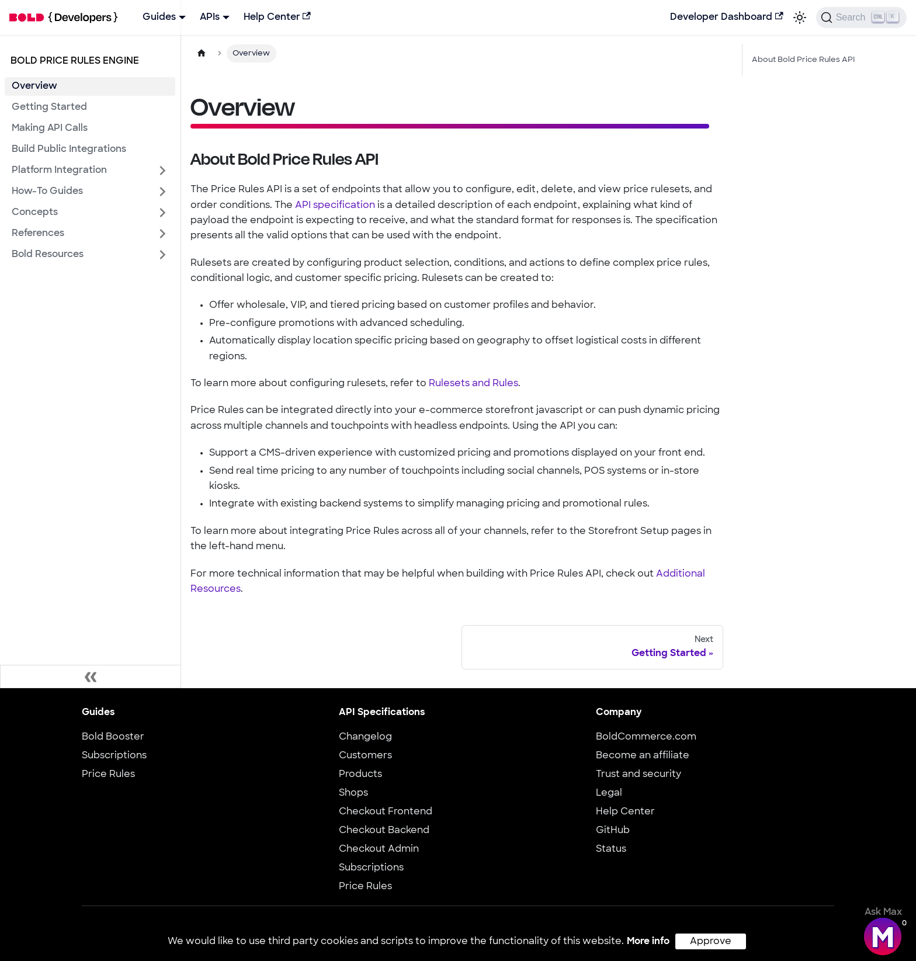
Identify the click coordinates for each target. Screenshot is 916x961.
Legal (609, 793)
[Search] (861, 17)
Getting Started (49, 107)
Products (360, 774)
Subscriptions (114, 756)
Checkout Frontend (385, 812)
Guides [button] (159, 17)
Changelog (365, 737)
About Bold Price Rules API (803, 60)
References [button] (38, 233)
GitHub (613, 830)
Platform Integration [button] (59, 170)
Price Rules (108, 774)
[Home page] (201, 53)
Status (611, 849)
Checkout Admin (379, 849)
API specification (335, 205)
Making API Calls (50, 128)
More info (648, 941)
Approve (710, 941)
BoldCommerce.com (646, 737)
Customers (365, 756)
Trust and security (638, 774)
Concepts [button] (35, 212)
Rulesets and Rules (473, 383)
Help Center (277, 17)
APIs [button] (210, 17)
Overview (34, 86)
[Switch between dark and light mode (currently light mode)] (799, 17)
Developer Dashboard (726, 17)
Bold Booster (113, 737)
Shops (353, 793)
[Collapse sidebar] (90, 676)
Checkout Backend (384, 830)
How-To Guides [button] (47, 191)
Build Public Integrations (69, 149)
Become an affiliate (642, 756)
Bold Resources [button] (48, 254)
